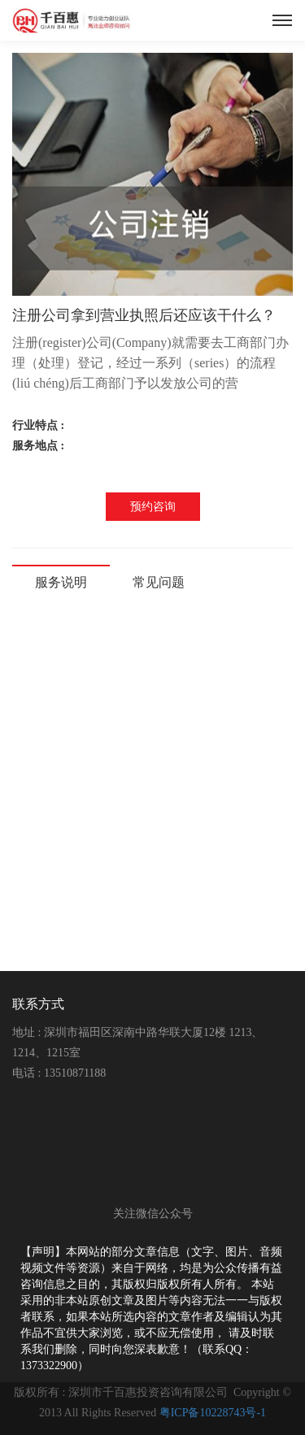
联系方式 (38, 1004)
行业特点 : (40, 425)
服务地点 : (40, 446)
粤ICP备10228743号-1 (212, 1413)
